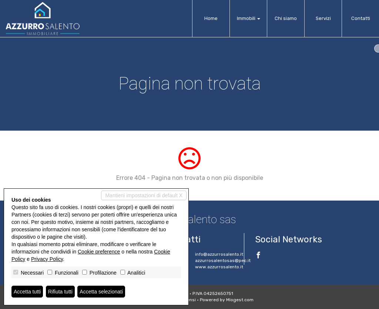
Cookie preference (99, 252)
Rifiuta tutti (60, 292)
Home (211, 18)
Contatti (360, 18)
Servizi (323, 18)
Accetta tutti (27, 292)
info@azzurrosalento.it (219, 254)
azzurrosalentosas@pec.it (223, 260)
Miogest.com (240, 299)
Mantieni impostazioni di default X (143, 195)
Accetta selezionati (101, 292)
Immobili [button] (248, 18)
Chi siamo (286, 18)
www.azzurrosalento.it (219, 266)
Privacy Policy (47, 259)
